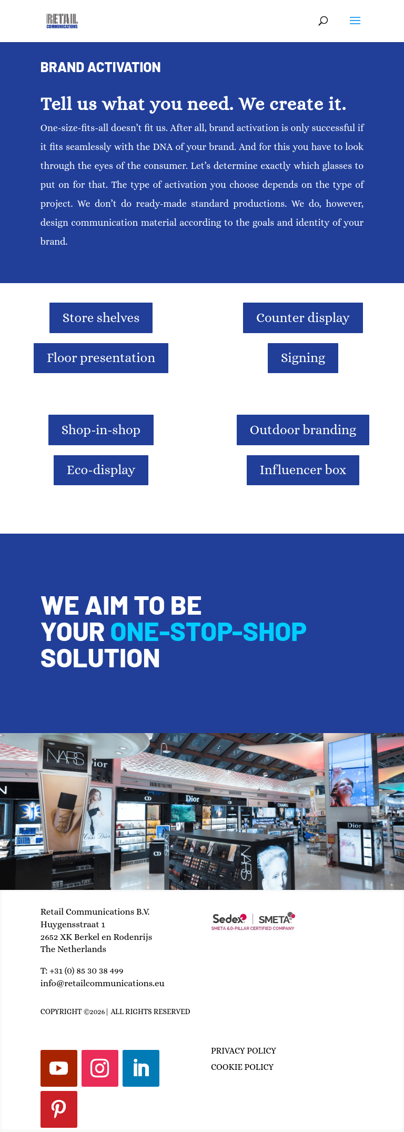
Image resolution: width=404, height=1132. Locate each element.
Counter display (303, 317)
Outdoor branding (303, 429)
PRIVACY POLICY (243, 1051)
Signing (303, 357)
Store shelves (101, 317)
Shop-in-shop (101, 429)
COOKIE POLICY (242, 1067)
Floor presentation (101, 357)
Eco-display (101, 469)
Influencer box (303, 469)
